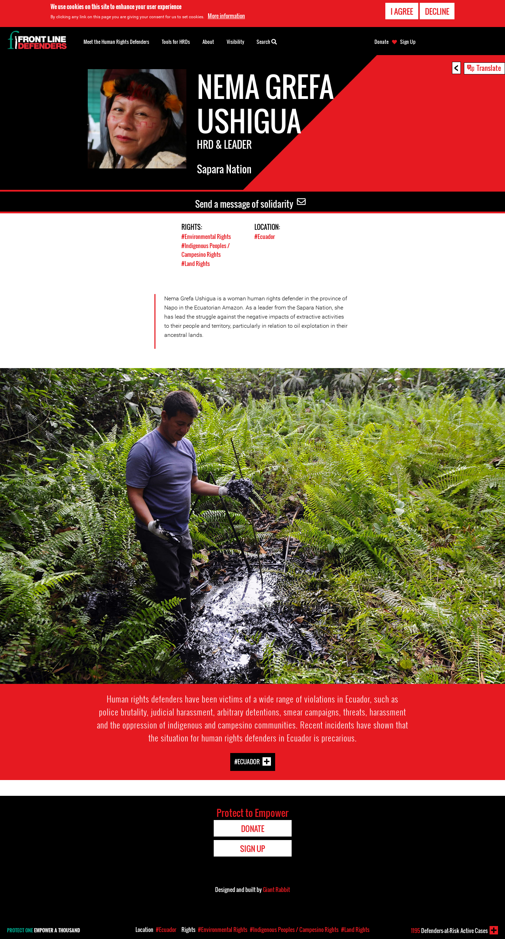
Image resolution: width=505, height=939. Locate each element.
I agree (402, 10)
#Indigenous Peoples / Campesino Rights (207, 249)
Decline (437, 10)
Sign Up (408, 41)
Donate (381, 41)
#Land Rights (196, 262)
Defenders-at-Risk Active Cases (449, 930)
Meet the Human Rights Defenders (116, 41)
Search (267, 41)
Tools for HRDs (176, 41)
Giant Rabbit (276, 889)
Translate (489, 68)
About (208, 41)
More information (226, 16)
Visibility (235, 41)
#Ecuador (265, 236)
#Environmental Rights (207, 236)
